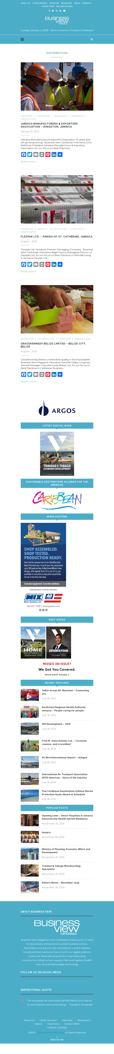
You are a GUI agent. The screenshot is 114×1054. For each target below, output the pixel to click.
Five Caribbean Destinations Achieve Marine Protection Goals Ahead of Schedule (64, 799)
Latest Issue (79, 116)
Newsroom (66, 3)
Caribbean (87, 30)
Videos (77, 3)
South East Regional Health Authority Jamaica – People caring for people (65, 713)
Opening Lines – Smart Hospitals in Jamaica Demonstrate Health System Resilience (65, 826)
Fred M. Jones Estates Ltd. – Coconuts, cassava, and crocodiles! (66, 747)
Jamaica (42, 229)
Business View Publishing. (51, 1042)
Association (27, 116)
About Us (25, 3)
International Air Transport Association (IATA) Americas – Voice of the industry (66, 780)
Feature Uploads (64, 6)
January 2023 (62, 116)
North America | (60, 30)
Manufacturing (29, 119)
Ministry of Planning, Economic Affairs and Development (67, 861)
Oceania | (75, 30)
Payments (86, 3)
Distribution (44, 116)
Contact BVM (48, 6)
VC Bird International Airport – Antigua (65, 761)
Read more (28, 161)
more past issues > (57, 678)
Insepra (46, 842)
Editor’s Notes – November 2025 (61, 893)
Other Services (39, 3)
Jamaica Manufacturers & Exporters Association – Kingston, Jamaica (51, 125)
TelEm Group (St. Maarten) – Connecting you (66, 696)
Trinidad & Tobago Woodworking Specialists (62, 878)
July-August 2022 (59, 229)
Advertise (54, 3)
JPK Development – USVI (57, 728)
